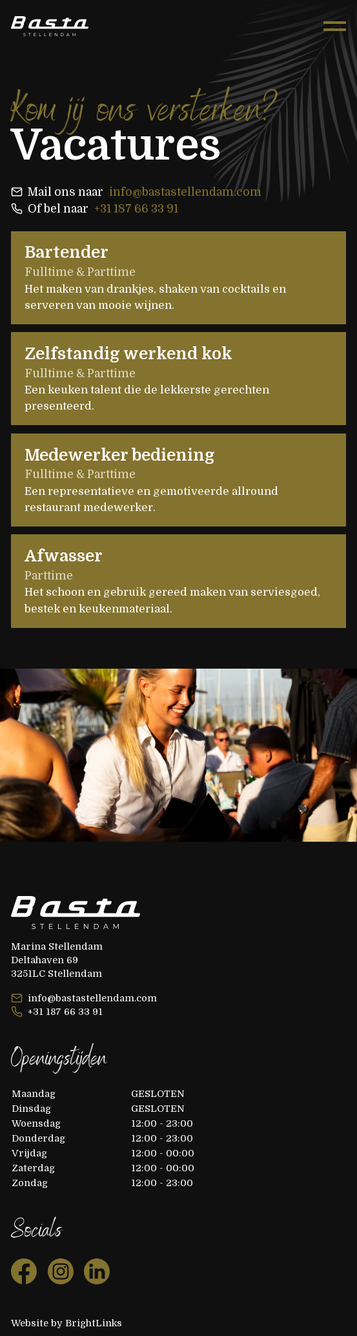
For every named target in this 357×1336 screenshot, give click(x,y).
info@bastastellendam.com (185, 191)
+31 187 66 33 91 (136, 208)
